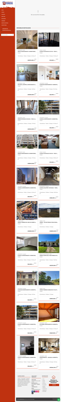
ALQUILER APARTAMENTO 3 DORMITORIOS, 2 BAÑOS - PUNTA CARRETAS (27, 289)
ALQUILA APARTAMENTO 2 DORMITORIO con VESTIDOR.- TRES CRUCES (27, 187)
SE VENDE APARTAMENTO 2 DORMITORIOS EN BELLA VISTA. (49, 324)
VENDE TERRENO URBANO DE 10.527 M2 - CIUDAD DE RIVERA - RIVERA (49, 289)
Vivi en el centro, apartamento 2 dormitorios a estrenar (27, 84)
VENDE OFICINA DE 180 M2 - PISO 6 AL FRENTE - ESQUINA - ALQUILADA (27, 119)
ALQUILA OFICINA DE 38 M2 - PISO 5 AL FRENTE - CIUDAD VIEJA (49, 153)
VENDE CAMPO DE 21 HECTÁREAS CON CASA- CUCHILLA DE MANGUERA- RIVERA (49, 255)
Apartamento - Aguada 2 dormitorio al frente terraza (49, 357)
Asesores (3, 20)
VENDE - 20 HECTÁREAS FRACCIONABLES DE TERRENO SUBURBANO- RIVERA (49, 222)
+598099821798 (5, 28)
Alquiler (3, 14)
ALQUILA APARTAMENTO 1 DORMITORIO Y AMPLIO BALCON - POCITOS (49, 119)
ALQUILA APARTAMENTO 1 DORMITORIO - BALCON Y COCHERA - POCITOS (27, 324)
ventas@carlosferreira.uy (6, 30)
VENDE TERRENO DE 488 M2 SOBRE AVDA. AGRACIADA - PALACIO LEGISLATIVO (27, 222)
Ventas (2, 12)
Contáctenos (4, 25)
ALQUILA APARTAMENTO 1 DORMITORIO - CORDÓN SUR (27, 255)
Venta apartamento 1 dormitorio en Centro (27, 51)
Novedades (3, 18)
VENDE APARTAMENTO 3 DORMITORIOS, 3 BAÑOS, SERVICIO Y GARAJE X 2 (27, 153)
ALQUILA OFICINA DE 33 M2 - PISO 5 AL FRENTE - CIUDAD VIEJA (49, 51)
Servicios (3, 16)
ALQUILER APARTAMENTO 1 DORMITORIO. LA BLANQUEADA (49, 84)
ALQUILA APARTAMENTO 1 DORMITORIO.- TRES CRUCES (27, 357)
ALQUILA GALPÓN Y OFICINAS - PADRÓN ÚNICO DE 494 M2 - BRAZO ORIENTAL (49, 187)
